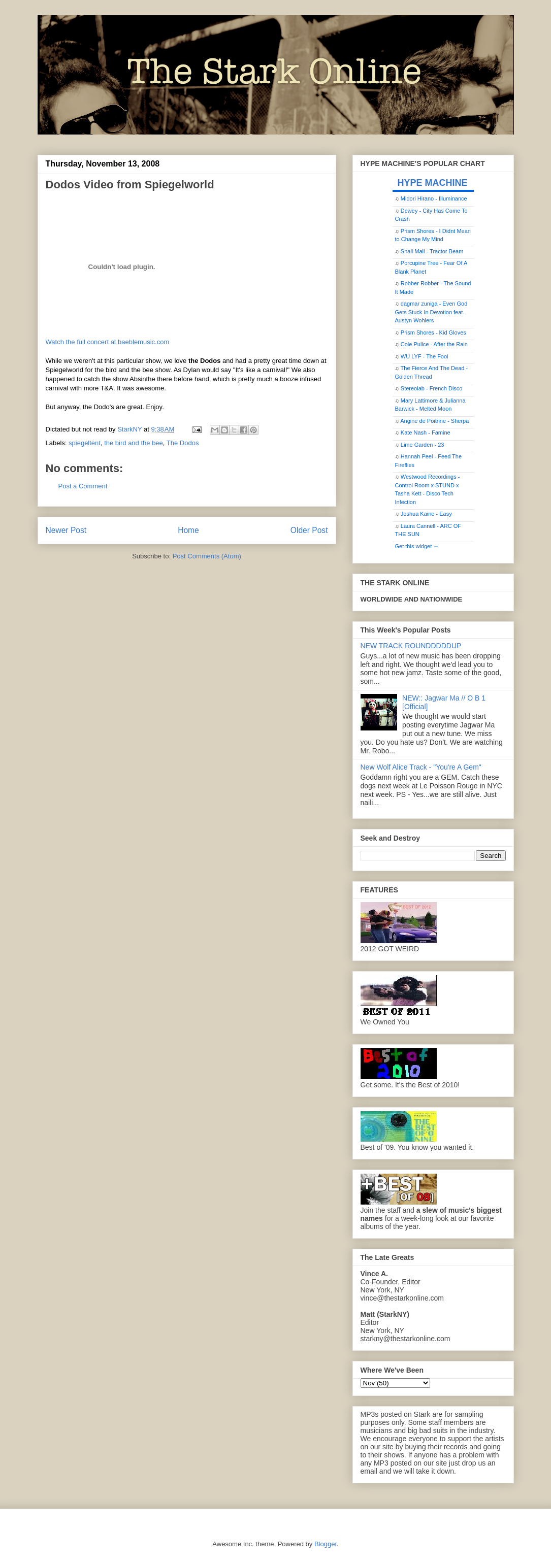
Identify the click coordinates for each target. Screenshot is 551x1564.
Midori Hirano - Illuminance (434, 198)
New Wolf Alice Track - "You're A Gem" (421, 767)
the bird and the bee (133, 443)
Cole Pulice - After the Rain (434, 344)
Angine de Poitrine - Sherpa (434, 421)
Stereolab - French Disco (432, 388)
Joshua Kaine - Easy (426, 514)
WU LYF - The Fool (424, 356)
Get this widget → (417, 546)
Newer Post (66, 530)
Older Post (309, 530)
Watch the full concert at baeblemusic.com (108, 342)
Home (188, 530)
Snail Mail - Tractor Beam (432, 251)
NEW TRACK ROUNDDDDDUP (411, 646)
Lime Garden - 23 (422, 445)
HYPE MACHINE (433, 182)
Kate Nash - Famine (425, 432)
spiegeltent (85, 443)
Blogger (325, 1544)
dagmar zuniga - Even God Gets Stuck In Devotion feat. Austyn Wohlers (431, 312)
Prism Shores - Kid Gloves (433, 332)
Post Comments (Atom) (207, 556)
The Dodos (183, 443)
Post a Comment (83, 486)
